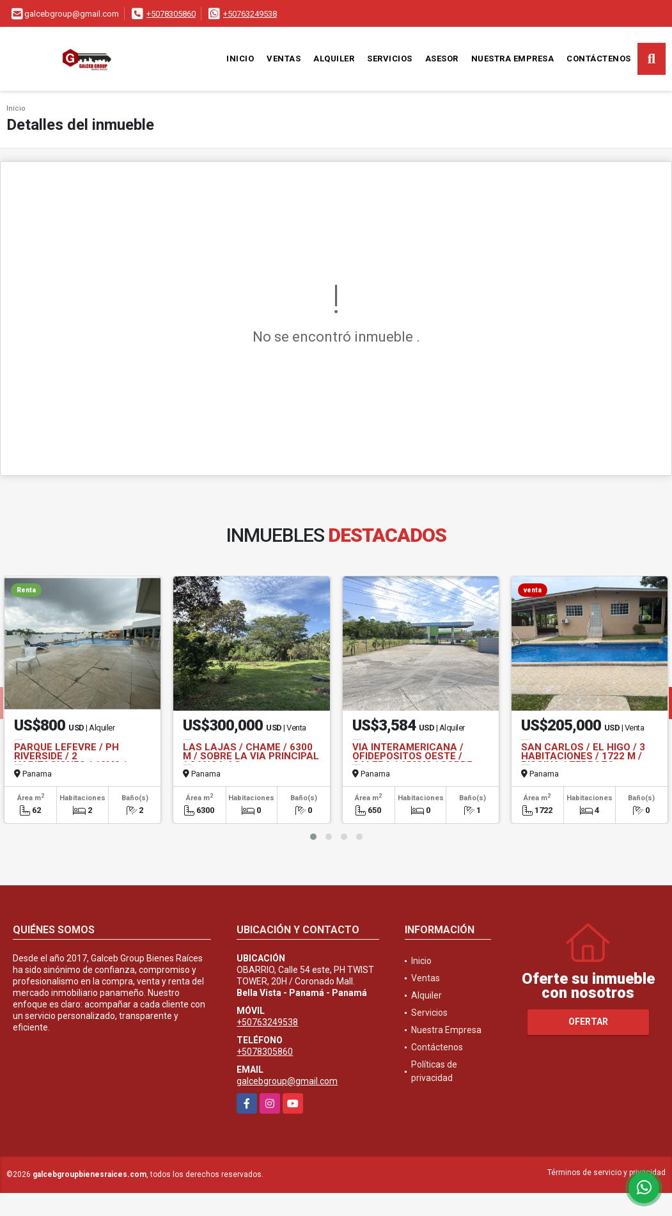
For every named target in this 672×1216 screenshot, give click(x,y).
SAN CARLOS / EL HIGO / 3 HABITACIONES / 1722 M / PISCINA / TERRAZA (583, 756)
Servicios (389, 58)
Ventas (284, 58)
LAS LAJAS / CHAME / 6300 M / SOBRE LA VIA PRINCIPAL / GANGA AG (251, 756)
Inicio (240, 58)
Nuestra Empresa (512, 58)
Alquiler (333, 58)
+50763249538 (250, 14)
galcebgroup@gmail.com (287, 1081)
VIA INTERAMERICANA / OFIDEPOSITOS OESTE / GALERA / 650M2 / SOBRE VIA (412, 760)
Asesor (441, 58)
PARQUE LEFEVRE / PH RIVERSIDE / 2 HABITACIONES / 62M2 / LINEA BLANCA (70, 760)
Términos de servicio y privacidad (606, 1172)
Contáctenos (599, 58)
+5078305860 (171, 14)
